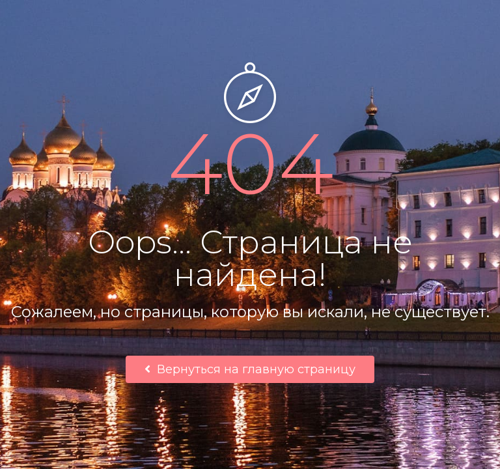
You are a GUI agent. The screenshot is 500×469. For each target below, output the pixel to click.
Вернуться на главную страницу (250, 369)
